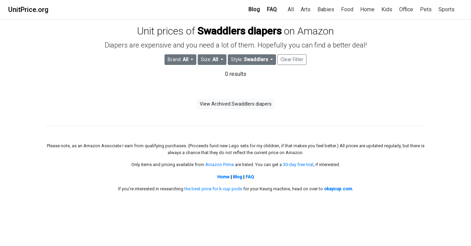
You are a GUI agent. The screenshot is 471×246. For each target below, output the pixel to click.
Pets (426, 9)
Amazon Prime (219, 164)
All (291, 9)
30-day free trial (298, 164)
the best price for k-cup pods (213, 188)
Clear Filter (291, 59)
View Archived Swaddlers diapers (236, 104)
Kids (386, 9)
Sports (447, 9)
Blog (254, 9)
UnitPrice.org (28, 9)
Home (367, 9)
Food (347, 9)
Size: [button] (210, 59)
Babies (325, 9)
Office (406, 9)
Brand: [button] (178, 59)
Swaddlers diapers (239, 31)
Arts (306, 9)
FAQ (272, 9)
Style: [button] (250, 59)
